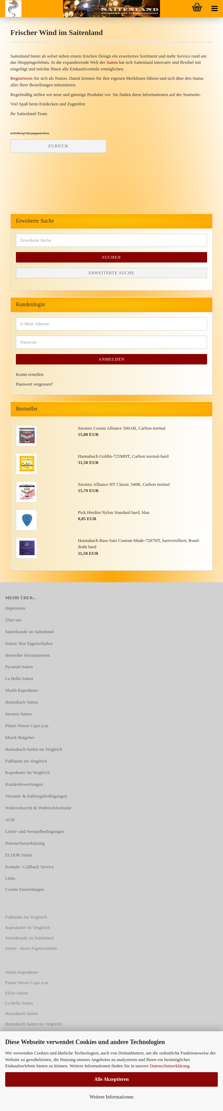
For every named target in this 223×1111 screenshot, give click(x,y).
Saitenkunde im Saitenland (29, 631)
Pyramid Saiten (19, 666)
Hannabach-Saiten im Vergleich (33, 749)
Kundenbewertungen (24, 784)
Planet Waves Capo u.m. (27, 725)
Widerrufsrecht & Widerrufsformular (38, 807)
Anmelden (111, 359)
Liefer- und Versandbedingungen (34, 831)
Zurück (58, 145)
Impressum (15, 608)
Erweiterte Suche (111, 272)
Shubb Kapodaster (21, 690)
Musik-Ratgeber (19, 737)
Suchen (111, 257)
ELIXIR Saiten (18, 855)
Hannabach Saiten (21, 702)
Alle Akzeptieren (111, 1079)
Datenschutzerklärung (169, 1065)
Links (10, 878)
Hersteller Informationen (27, 655)
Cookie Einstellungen (24, 889)
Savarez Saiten (18, 713)
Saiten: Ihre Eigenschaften (29, 643)
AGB (10, 819)
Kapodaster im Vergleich (27, 772)
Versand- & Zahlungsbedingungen (36, 796)
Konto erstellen (30, 374)
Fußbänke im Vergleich (26, 761)
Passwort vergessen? (34, 384)
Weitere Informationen (112, 1097)
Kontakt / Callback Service (29, 866)
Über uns (13, 619)
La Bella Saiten (19, 678)
